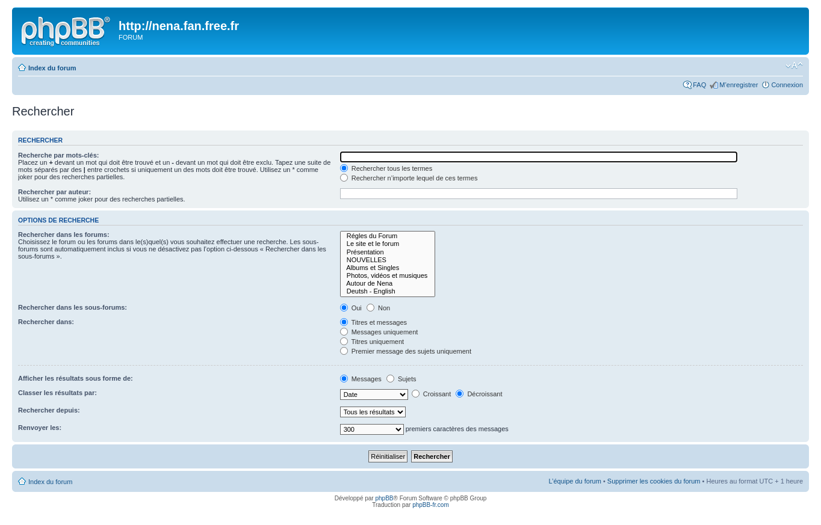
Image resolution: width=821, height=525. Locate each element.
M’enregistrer (738, 84)
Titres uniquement (372, 341)
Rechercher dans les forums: (64, 234)
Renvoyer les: (39, 427)
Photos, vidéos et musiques (388, 276)
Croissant (431, 394)
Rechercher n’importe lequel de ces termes (409, 178)
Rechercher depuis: (49, 410)
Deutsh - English (388, 291)
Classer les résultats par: (57, 392)
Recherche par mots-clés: (58, 155)
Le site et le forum (388, 244)
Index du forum (52, 68)
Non (378, 308)
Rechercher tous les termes (386, 168)
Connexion (787, 84)
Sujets (401, 378)
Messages (361, 378)
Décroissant (479, 394)
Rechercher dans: (46, 321)
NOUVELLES (388, 260)
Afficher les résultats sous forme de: (75, 378)
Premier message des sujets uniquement (405, 351)
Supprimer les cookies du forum (654, 481)
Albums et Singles (388, 268)
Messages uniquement (379, 332)
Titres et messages (373, 322)
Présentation (388, 252)
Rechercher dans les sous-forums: (72, 307)
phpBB (384, 498)
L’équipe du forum (574, 481)
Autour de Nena (388, 283)
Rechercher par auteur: (54, 191)
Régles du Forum (388, 236)
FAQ (699, 84)
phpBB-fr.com (430, 505)
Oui (351, 308)
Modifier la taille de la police (794, 65)
